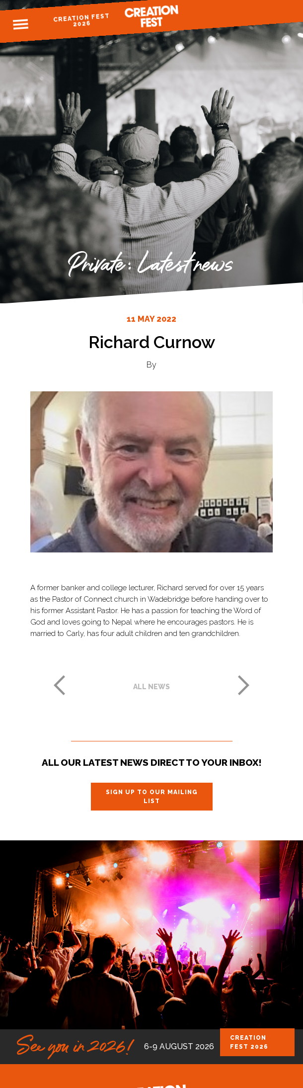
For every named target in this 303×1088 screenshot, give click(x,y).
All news (151, 687)
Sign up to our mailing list (152, 797)
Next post (244, 685)
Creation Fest (151, 16)
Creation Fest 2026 (81, 20)
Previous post (59, 685)
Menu (20, 24)
